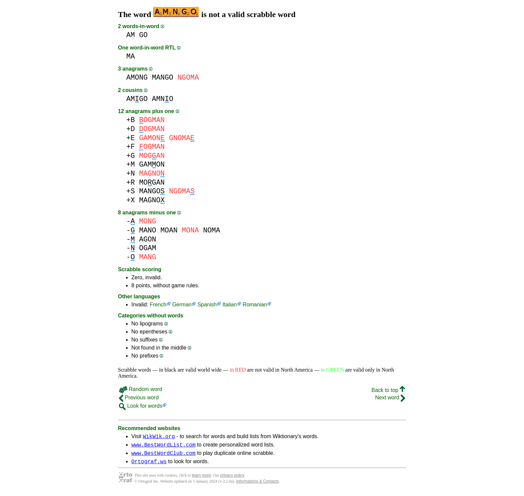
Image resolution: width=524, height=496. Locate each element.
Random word (140, 389)
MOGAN (152, 182)
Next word (390, 397)
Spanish (207, 304)
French (158, 304)
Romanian (255, 304)
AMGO (137, 99)
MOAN (168, 230)
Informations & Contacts (257, 485)
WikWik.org (159, 437)
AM (130, 35)
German (181, 304)
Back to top (388, 390)
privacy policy (232, 479)
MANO (147, 230)
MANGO (162, 77)
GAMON (152, 164)
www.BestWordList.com (163, 446)
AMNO (162, 99)
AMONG (137, 77)
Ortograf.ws (149, 465)
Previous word (139, 397)
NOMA (211, 230)
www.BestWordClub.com (163, 456)
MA (130, 56)
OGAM (147, 248)
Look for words (140, 406)
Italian (230, 304)
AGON (147, 239)
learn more (201, 479)
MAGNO (152, 200)
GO (143, 35)
